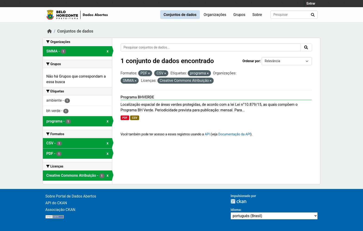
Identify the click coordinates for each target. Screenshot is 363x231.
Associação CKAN (60, 209)
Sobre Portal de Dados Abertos (70, 196)
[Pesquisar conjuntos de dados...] (294, 15)
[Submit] (313, 15)
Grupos (239, 14)
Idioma (236, 210)
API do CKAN (56, 203)
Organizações (215, 14)
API (207, 134)
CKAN (238, 201)
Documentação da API (234, 134)
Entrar (311, 3)
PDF (124, 117)
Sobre (257, 14)
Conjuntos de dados (179, 14)
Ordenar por (251, 61)
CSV (134, 117)
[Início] (49, 31)
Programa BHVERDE (137, 97)
